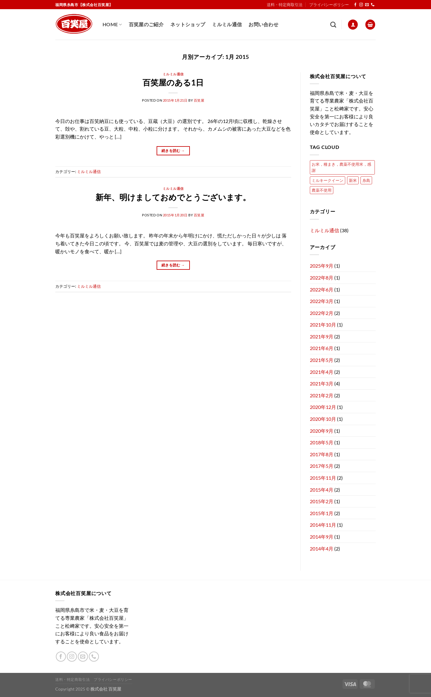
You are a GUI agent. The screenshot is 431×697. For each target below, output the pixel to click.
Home (112, 24)
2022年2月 (321, 313)
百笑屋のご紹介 (146, 24)
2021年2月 (321, 395)
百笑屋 (199, 100)
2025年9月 (321, 266)
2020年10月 (323, 419)
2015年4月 (321, 490)
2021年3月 (321, 383)
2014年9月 (321, 537)
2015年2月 (321, 501)
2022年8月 (321, 277)
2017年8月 (321, 454)
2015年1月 (321, 513)
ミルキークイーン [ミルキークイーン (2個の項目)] (327, 180)
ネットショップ (187, 24)
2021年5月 (321, 360)
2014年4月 (321, 548)
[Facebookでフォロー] (355, 5)
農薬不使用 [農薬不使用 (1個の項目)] (321, 190)
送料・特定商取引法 (284, 4)
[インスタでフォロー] (361, 5)
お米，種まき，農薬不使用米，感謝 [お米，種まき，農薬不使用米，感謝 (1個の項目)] (341, 167)
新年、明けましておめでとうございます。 (173, 197)
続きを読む (173, 150)
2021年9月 (321, 336)
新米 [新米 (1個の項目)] (353, 180)
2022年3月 (321, 301)
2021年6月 (321, 348)
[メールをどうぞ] (367, 5)
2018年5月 (321, 442)
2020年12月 (323, 407)
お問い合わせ (263, 24)
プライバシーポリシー (329, 4)
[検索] (333, 24)
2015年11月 (323, 478)
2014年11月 (323, 525)
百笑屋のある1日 (173, 82)
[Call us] (373, 5)
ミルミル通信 (227, 24)
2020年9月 (321, 431)
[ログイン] (353, 25)
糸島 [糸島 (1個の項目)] (366, 180)
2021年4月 (321, 372)
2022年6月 (321, 289)
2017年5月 (321, 466)
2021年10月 (323, 324)
